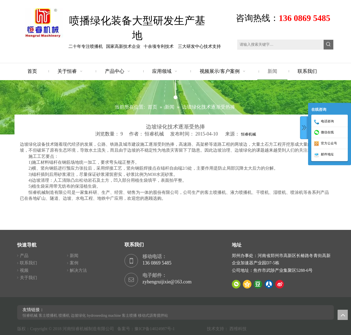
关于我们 (28, 277)
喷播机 (64, 315)
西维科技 (238, 328)
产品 (24, 255)
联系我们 (28, 263)
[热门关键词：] (328, 44)
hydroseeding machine (104, 315)
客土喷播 (129, 315)
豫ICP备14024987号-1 (155, 328)
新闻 (74, 255)
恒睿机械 (248, 134)
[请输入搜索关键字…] (280, 44)
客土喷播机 (48, 315)
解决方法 (78, 270)
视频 (24, 270)
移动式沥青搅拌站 (153, 315)
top (343, 315)
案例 (74, 263)
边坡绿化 (78, 315)
